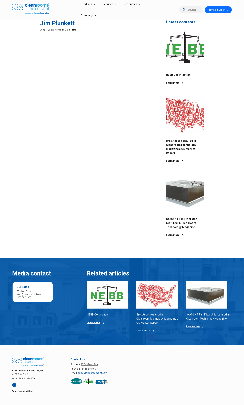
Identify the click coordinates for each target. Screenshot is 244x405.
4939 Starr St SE (20, 374)
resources (130, 4)
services (108, 4)
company (87, 15)
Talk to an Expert (216, 9)
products (86, 4)
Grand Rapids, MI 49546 (24, 378)
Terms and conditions (23, 391)
